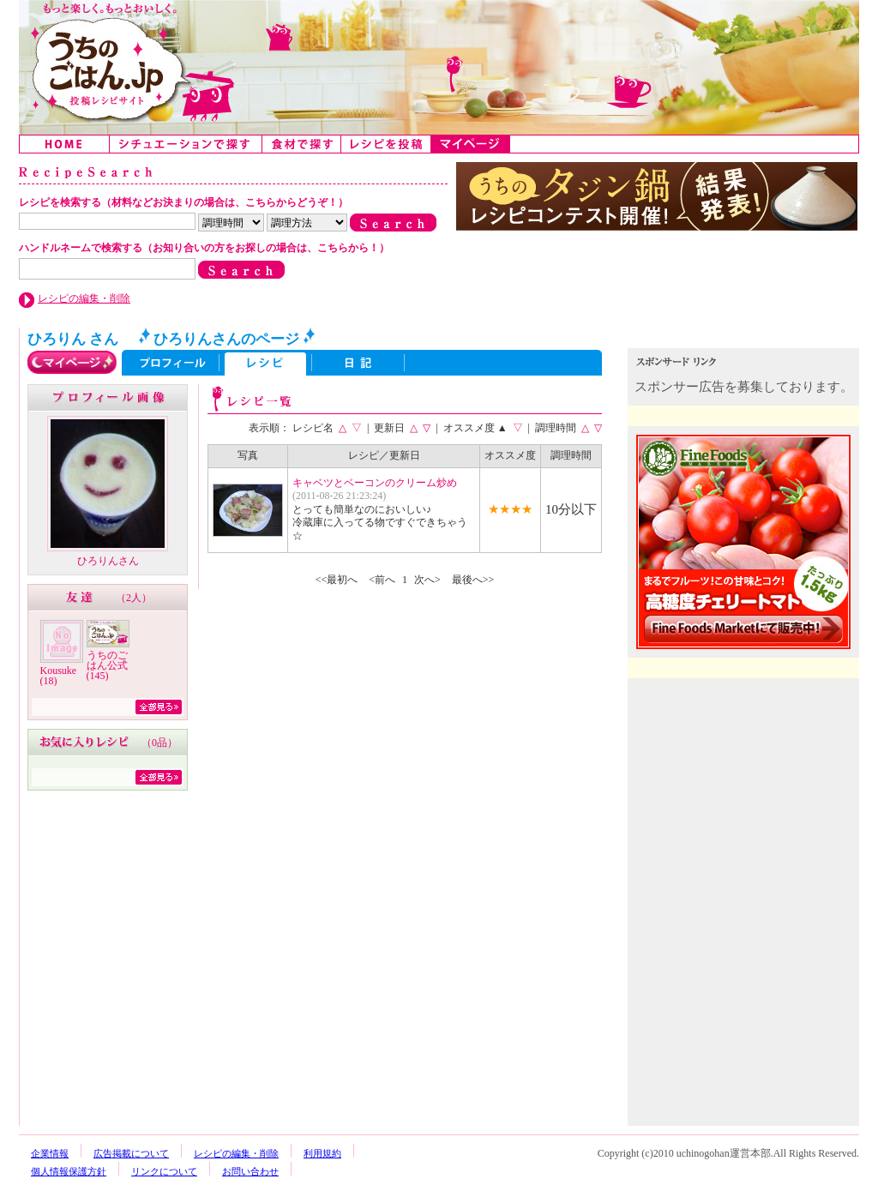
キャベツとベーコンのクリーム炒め (374, 483)
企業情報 (50, 1153)
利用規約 (322, 1153)
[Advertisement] (745, 796)
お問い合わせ (250, 1171)
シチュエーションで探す (186, 144)
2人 (133, 598)
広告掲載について (131, 1153)
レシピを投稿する (386, 144)
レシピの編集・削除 (84, 298)
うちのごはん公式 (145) (107, 665)
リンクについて (164, 1171)
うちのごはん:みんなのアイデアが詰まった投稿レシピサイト (439, 67)
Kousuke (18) (58, 676)
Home (65, 144)
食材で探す (301, 144)
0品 (159, 743)
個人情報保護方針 (68, 1171)
